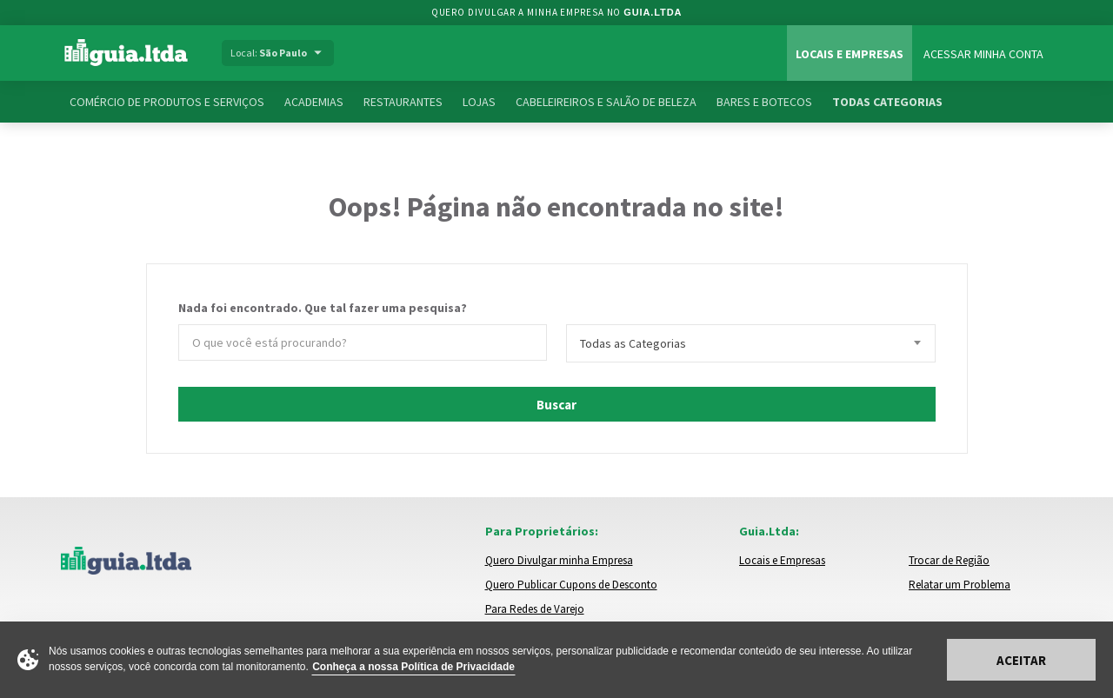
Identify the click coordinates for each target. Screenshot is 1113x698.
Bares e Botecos (764, 102)
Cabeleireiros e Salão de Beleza (606, 102)
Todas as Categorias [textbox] (633, 343)
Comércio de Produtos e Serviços (167, 102)
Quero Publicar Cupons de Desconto (571, 584)
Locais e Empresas (849, 54)
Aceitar (1021, 660)
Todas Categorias (887, 102)
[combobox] (751, 343)
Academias (313, 102)
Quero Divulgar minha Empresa (559, 560)
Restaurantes (403, 102)
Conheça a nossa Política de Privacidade (413, 667)
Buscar (556, 404)
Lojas (479, 102)
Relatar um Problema (959, 584)
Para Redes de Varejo (534, 609)
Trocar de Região (949, 560)
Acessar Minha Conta (983, 54)
